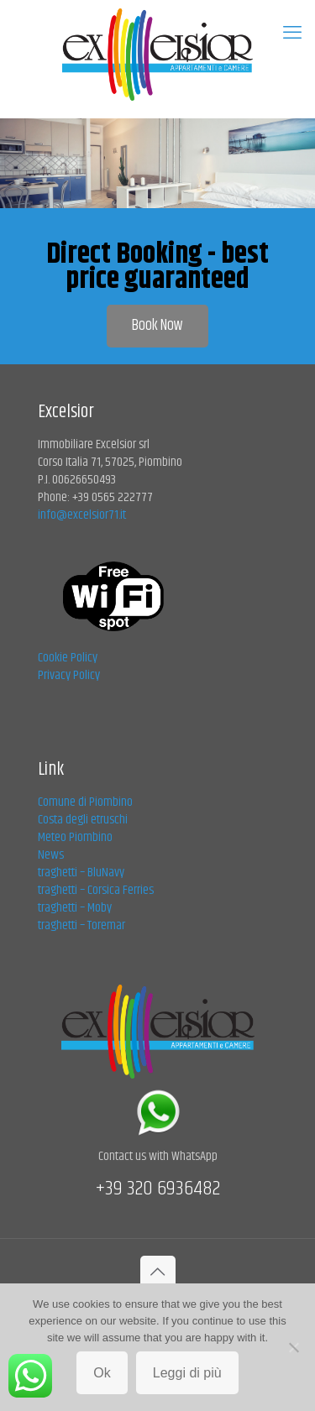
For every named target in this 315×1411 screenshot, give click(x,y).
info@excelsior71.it (82, 514)
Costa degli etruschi (83, 819)
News (51, 854)
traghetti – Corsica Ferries (96, 890)
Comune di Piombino (85, 802)
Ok (101, 1373)
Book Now (157, 325)
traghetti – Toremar (81, 925)
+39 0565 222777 (112, 497)
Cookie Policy (67, 657)
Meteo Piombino (75, 837)
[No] (294, 1347)
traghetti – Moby (75, 907)
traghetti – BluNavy (81, 872)
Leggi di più (187, 1373)
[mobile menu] (292, 33)
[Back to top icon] (158, 1273)
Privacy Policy (69, 675)
